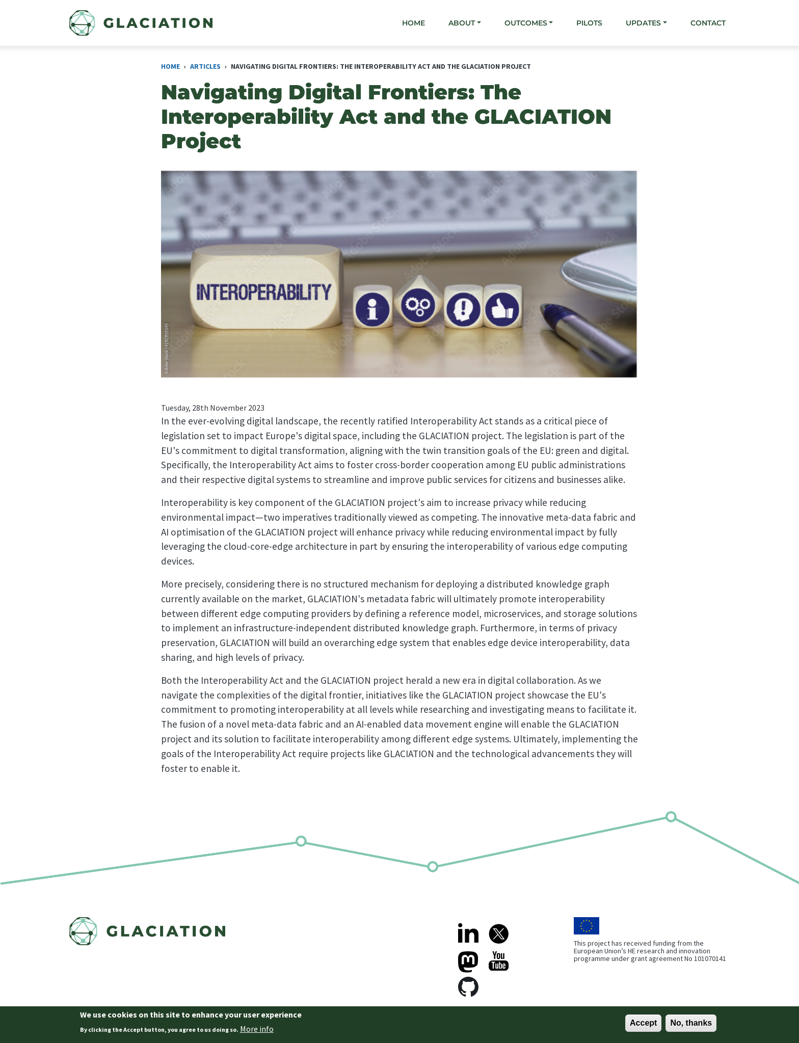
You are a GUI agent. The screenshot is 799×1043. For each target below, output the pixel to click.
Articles (205, 66)
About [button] (461, 23)
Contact (708, 23)
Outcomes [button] (525, 23)
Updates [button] (643, 23)
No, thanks (691, 1025)
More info (257, 1032)
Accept (643, 1025)
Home (413, 23)
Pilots (589, 23)
